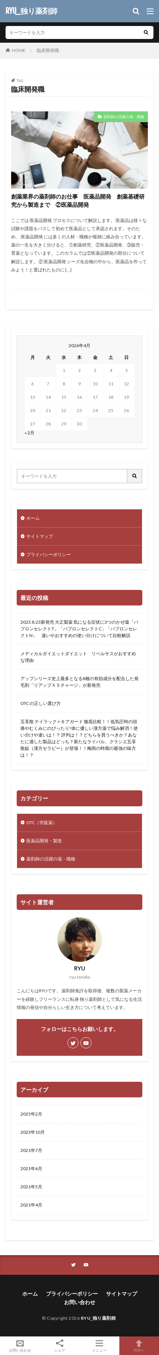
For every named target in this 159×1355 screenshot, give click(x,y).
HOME (19, 50)
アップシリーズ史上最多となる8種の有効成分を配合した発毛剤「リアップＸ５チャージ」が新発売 (79, 682)
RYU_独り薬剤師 (31, 11)
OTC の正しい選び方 (40, 703)
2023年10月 (32, 1132)
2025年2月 (31, 1114)
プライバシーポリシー (48, 554)
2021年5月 (31, 1186)
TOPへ (139, 1345)
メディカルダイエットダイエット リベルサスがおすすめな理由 (78, 657)
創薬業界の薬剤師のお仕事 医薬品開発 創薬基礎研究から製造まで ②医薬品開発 (78, 200)
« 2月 (29, 432)
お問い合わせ (79, 1302)
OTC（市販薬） (41, 822)
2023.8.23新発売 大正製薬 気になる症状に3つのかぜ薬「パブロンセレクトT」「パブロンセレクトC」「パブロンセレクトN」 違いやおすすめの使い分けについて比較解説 (79, 628)
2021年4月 (31, 1205)
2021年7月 (31, 1150)
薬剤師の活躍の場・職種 (123, 116)
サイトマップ (39, 536)
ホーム (33, 518)
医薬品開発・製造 (44, 840)
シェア (59, 1345)
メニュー (99, 1345)
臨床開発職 (48, 50)
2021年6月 (31, 1168)
